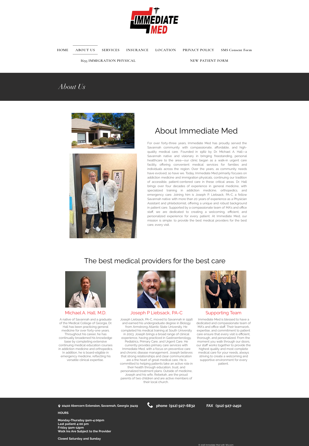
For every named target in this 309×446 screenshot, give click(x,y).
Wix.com (229, 445)
